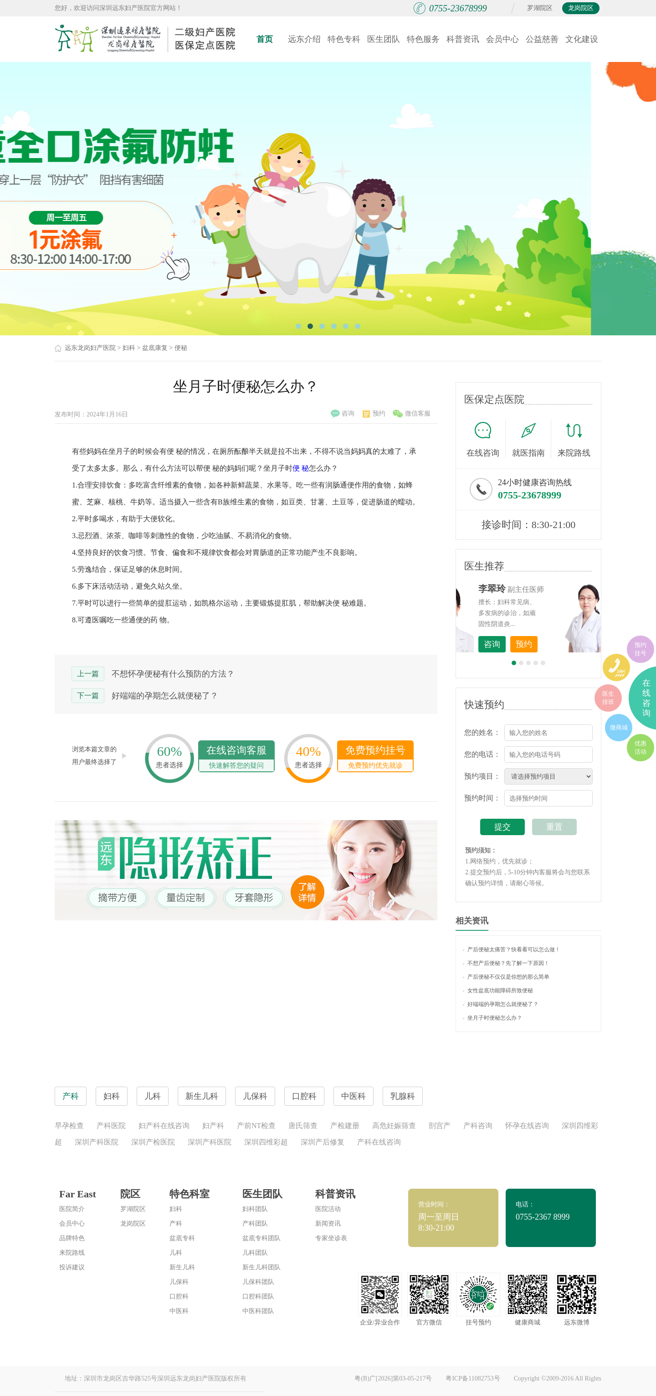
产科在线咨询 (379, 1142)
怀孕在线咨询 (527, 1125)
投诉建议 (72, 1267)
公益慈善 (542, 39)
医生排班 (608, 697)
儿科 (175, 1252)
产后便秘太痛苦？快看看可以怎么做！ (511, 949)
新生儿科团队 (261, 1267)
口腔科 (179, 1296)
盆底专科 (182, 1238)
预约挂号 (640, 649)
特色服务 (423, 39)
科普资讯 (462, 39)
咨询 (342, 414)
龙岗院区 (581, 8)
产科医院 (111, 1125)
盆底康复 (155, 347)
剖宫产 (440, 1125)
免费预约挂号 (375, 757)
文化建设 (581, 39)
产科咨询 (477, 1125)
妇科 (129, 347)
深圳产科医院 (96, 1142)
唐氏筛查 (303, 1125)
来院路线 (574, 440)
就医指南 (531, 439)
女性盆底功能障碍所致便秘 (498, 990)
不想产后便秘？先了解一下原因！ (506, 963)
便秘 (180, 347)
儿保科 (179, 1281)
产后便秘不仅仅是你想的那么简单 (506, 977)
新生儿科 (182, 1267)
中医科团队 (258, 1311)
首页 (264, 39)
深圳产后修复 (322, 1142)
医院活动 (328, 1209)
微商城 (619, 727)
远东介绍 (304, 39)
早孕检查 (69, 1125)
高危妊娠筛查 (394, 1125)
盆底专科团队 (261, 1238)
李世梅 (542, 589)
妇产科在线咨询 (164, 1125)
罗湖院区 (540, 8)
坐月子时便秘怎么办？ (492, 1018)
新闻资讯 (328, 1223)
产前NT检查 (256, 1125)
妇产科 (213, 1125)
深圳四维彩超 (266, 1142)
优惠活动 (640, 747)
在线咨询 (486, 439)
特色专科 (344, 39)
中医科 (179, 1311)
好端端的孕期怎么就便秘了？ (165, 695)
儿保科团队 (258, 1281)
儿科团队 (255, 1252)
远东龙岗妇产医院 (90, 347)
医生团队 (383, 39)
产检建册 (344, 1125)
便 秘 (300, 468)
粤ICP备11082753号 (473, 1378)
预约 (374, 414)
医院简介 (72, 1209)
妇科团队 (255, 1209)
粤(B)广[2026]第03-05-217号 (393, 1378)
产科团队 (255, 1223)
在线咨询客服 (236, 757)
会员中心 (502, 39)
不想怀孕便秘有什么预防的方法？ (173, 673)
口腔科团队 (258, 1296)
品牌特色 (72, 1238)
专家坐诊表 (331, 1238)
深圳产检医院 (153, 1142)
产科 (175, 1223)
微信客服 (411, 414)
